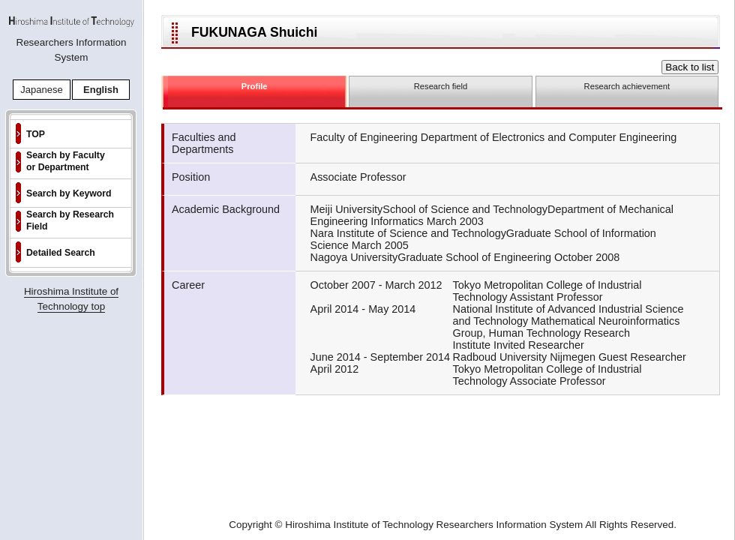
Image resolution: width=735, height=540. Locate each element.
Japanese (41, 89)
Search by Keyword (69, 193)
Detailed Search (60, 253)
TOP (35, 134)
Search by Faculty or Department (65, 161)
